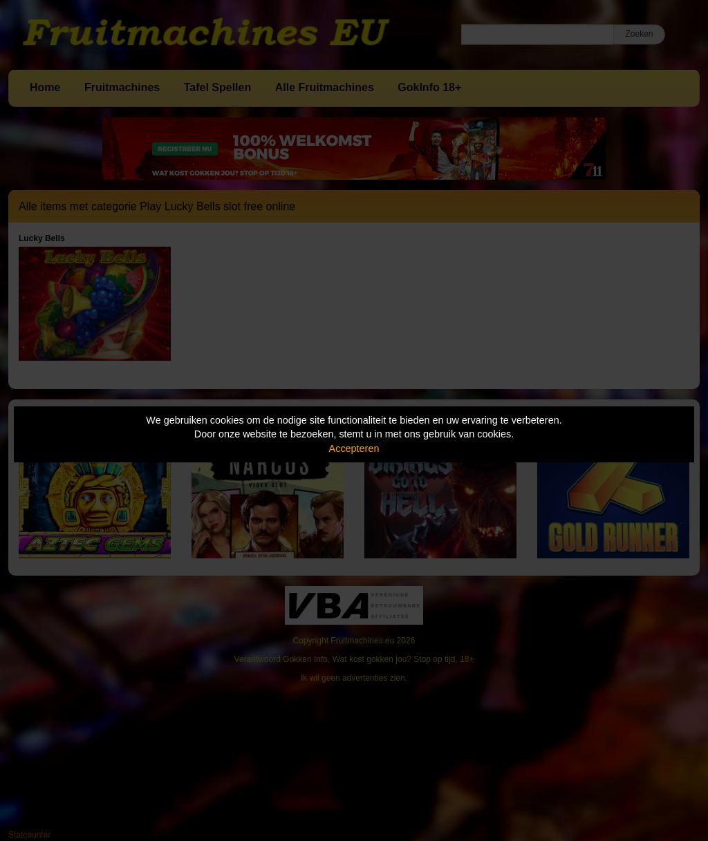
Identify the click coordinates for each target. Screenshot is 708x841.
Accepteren (354, 448)
